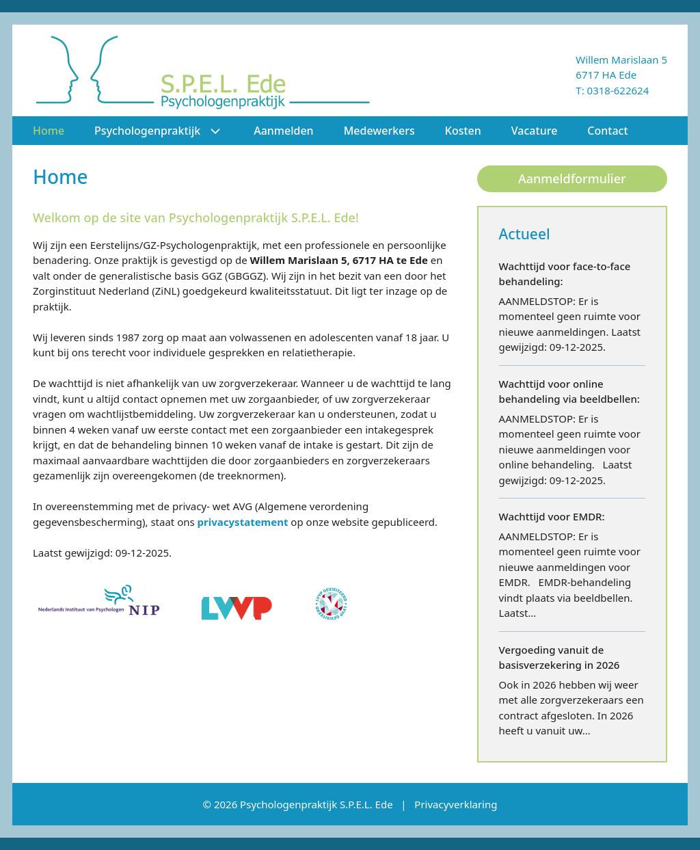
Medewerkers (379, 130)
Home (48, 130)
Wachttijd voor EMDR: (552, 516)
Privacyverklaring (455, 804)
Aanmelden (283, 130)
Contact (607, 130)
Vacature (534, 130)
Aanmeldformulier (572, 178)
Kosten (463, 130)
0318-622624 (618, 90)
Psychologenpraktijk (166, 130)
